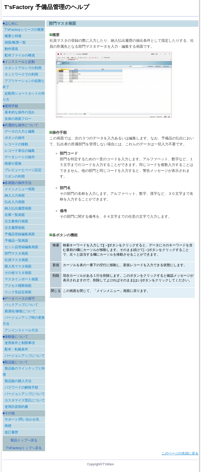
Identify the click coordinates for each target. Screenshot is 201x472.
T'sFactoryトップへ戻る (24, 448)
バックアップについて (21, 305)
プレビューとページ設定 (23, 170)
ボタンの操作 (15, 138)
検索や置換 (13, 163)
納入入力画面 (15, 195)
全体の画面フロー (18, 119)
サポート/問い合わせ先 (22, 419)
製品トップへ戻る (24, 440)
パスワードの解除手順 (21, 387)
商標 (8, 426)
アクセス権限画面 (18, 286)
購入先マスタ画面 (18, 266)
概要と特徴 (13, 36)
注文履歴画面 (15, 228)
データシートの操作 (20, 157)
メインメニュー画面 (20, 189)
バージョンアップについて (25, 356)
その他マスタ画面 (18, 273)
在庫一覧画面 (15, 215)
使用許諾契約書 (16, 407)
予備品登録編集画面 (20, 234)
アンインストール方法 (21, 330)
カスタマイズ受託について (25, 400)
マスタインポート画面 (21, 279)
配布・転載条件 (16, 349)
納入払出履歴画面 (18, 208)
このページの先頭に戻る (180, 453)
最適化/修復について (20, 311)
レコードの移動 (16, 144)
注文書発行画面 (16, 221)
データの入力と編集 (20, 131)
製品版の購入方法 (18, 381)
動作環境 (11, 49)
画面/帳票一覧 (15, 42)
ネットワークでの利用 (21, 74)
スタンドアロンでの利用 (23, 68)
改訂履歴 (11, 432)
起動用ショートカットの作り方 (24, 96)
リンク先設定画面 (18, 292)
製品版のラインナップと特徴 (24, 371)
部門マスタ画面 (16, 253)
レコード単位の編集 (20, 151)
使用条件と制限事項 (20, 343)
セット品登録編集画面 (21, 247)
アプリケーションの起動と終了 (24, 84)
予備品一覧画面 (16, 240)
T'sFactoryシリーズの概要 (24, 29)
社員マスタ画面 (16, 260)
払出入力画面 (15, 202)
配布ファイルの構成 (20, 55)
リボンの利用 (15, 176)
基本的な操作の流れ (20, 112)
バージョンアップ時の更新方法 (24, 321)
